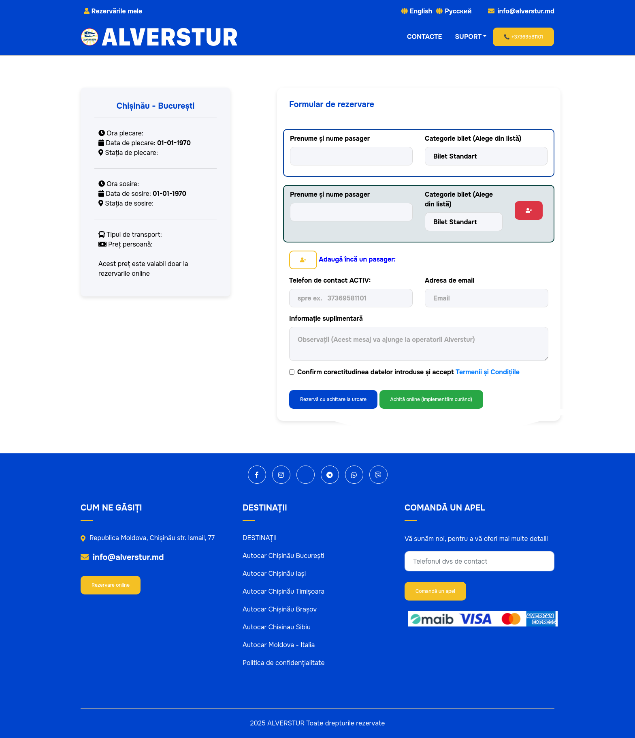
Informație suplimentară (326, 318)
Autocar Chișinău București (283, 555)
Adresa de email (449, 280)
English (421, 11)
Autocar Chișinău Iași (274, 573)
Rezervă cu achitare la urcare (333, 399)
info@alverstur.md (122, 557)
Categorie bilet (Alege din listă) (473, 138)
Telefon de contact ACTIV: (330, 280)
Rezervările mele (113, 11)
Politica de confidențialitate (284, 663)
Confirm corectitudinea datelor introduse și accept (408, 372)
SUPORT (468, 36)
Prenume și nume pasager (330, 138)
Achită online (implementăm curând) (431, 399)
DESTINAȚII (260, 538)
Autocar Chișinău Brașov (280, 609)
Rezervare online (111, 585)
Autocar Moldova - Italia (279, 645)
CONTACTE (424, 36)
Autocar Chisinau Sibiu (277, 627)
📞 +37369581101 (523, 37)
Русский (458, 11)
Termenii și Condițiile (488, 372)
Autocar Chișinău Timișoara (283, 591)
